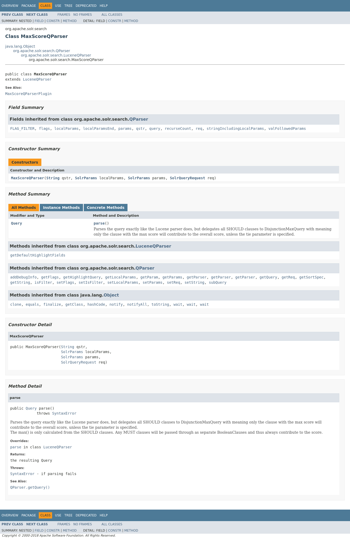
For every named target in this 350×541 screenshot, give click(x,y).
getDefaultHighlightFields (37, 255)
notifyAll (137, 304)
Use (58, 6)
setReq (173, 282)
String (53, 178)
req (199, 128)
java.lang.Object (20, 46)
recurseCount (178, 128)
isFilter (43, 282)
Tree (68, 6)
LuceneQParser (37, 79)
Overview (10, 6)
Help (104, 6)
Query (16, 223)
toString (160, 304)
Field (39, 21)
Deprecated (86, 6)
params (125, 128)
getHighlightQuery (82, 277)
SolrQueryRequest (187, 178)
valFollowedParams (287, 128)
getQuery (268, 277)
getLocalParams (120, 277)
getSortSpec (311, 277)
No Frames (82, 14)
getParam (149, 277)
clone (15, 304)
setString (194, 282)
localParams (66, 128)
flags (44, 128)
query (154, 128)
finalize (52, 304)
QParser (138, 119)
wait (178, 304)
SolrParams (86, 178)
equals (32, 304)
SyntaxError (64, 413)
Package (28, 6)
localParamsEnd (98, 128)
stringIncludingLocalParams (235, 128)
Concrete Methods (106, 207)
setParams (153, 282)
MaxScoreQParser (27, 178)
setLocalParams (122, 282)
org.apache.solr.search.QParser (41, 51)
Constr (53, 21)
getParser (197, 277)
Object (111, 295)
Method (70, 21)
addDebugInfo (23, 277)
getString (20, 282)
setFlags (65, 282)
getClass (74, 304)
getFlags (50, 277)
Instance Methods (61, 207)
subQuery (217, 282)
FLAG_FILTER (22, 128)
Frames (64, 14)
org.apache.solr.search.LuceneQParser (56, 55)
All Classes (112, 14)
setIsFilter (91, 282)
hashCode (96, 304)
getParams (172, 277)
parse (99, 223)
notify (116, 304)
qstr (140, 128)
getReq (288, 277)
